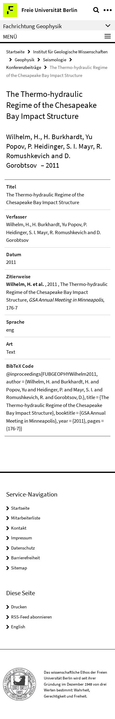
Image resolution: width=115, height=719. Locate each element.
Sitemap (19, 568)
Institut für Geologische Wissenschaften (70, 52)
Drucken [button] (19, 607)
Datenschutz (23, 548)
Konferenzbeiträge (23, 67)
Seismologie (54, 60)
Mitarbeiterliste (25, 518)
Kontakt (18, 528)
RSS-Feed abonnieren (31, 617)
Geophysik (24, 60)
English (18, 627)
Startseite (15, 52)
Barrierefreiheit (25, 558)
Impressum (21, 538)
